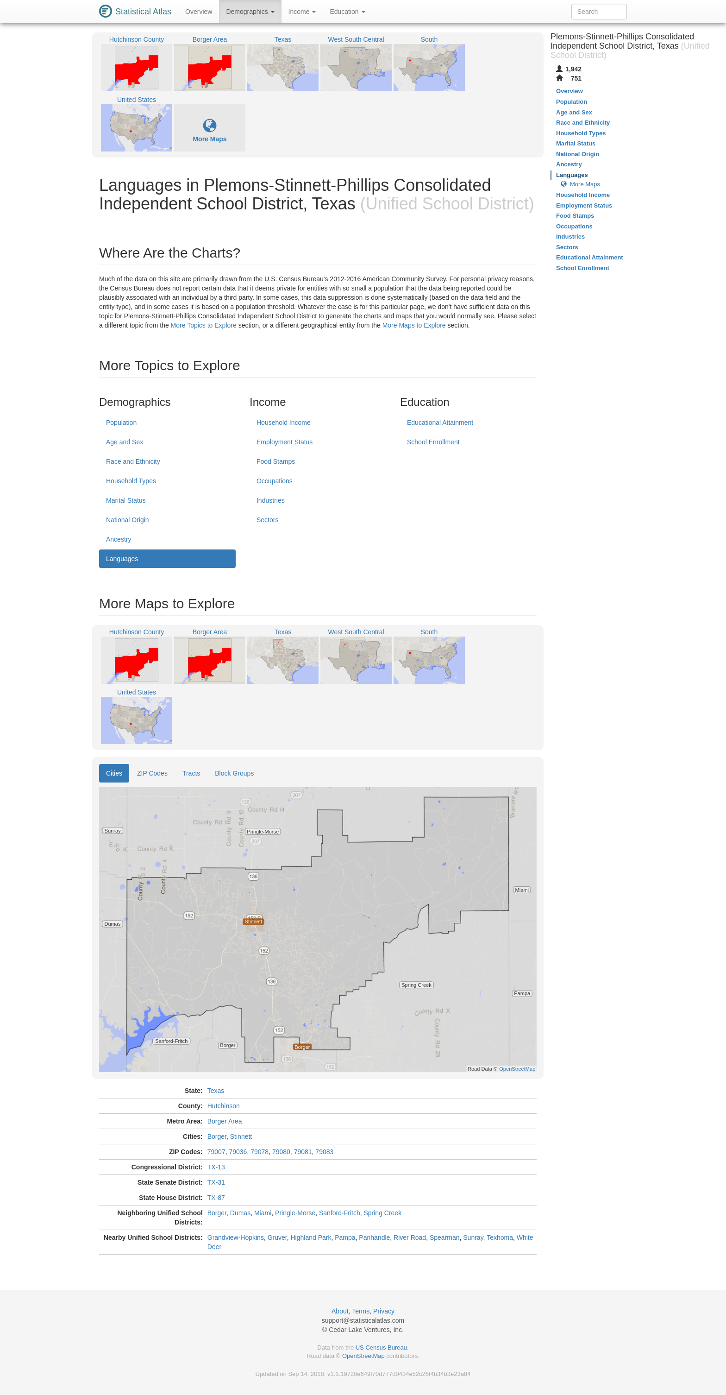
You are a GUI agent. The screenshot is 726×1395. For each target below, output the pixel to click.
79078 (259, 1151)
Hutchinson (223, 1106)
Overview (198, 11)
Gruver (277, 1237)
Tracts (191, 773)
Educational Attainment (440, 422)
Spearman (445, 1237)
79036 (238, 1151)
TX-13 (216, 1167)
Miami (262, 1213)
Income (302, 11)
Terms (360, 1311)
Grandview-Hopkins (235, 1237)
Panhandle (374, 1237)
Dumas (240, 1213)
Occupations (275, 481)
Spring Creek (382, 1213)
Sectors (267, 520)
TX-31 (216, 1182)
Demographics (250, 11)
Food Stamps (276, 461)
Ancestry (118, 539)
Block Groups (234, 773)
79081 (303, 1151)
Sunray (473, 1237)
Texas (216, 1090)
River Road (410, 1237)
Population (121, 422)
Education (347, 11)
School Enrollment (433, 442)
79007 (216, 1151)
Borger (216, 1136)
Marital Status (126, 500)
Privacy (383, 1311)
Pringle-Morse (295, 1213)
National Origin (127, 520)
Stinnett (241, 1136)
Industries (271, 500)
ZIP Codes (152, 773)
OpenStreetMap (363, 1355)
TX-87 (216, 1197)
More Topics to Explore (204, 325)
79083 (324, 1151)
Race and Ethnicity (133, 461)
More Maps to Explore (414, 325)
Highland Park (311, 1237)
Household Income (284, 422)
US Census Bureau (381, 1347)
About (340, 1311)
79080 (281, 1151)
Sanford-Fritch (339, 1213)
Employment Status (285, 442)
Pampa (345, 1237)
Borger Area (224, 1121)
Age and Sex (124, 442)
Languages (122, 558)
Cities (114, 773)
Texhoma (500, 1237)
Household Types (131, 481)
